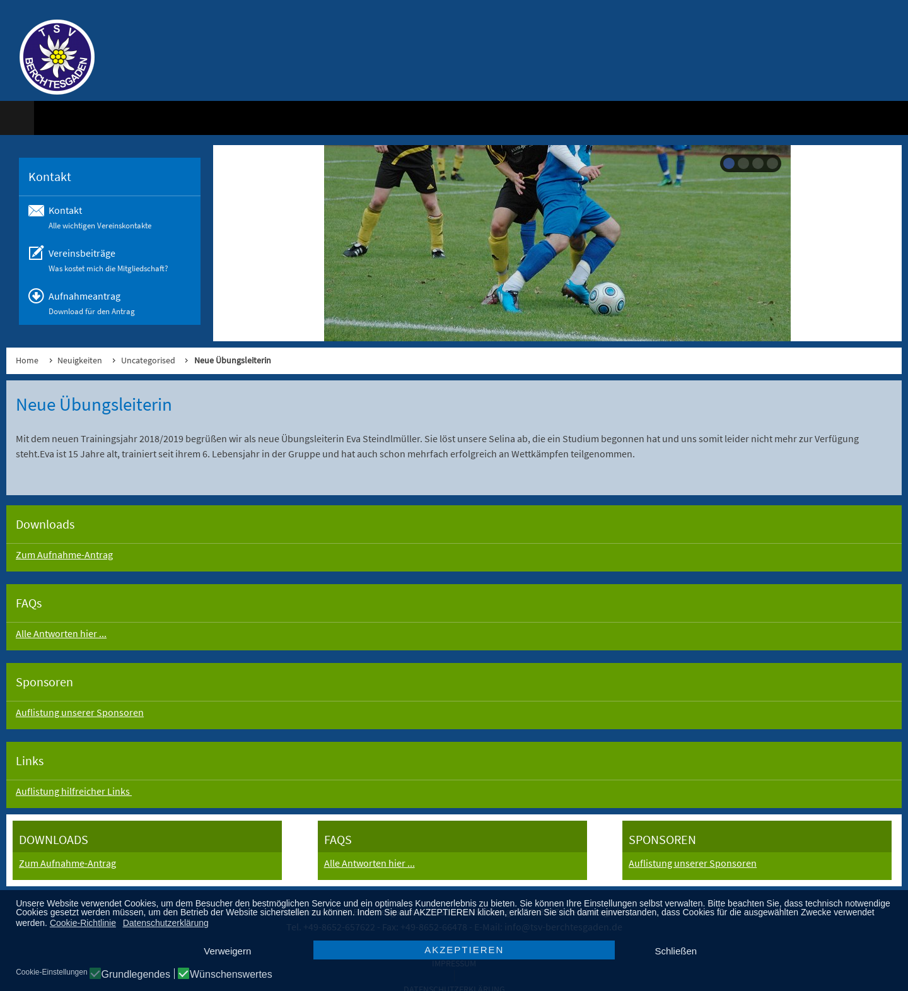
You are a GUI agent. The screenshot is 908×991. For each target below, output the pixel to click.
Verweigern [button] (227, 951)
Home (27, 360)
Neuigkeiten (79, 360)
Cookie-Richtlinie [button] (83, 923)
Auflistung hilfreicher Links (74, 791)
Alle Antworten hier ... (61, 633)
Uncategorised (148, 360)
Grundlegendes (136, 974)
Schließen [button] (676, 951)
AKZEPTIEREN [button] (464, 949)
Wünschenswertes (231, 974)
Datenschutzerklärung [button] (166, 923)
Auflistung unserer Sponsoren (80, 712)
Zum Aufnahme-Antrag (64, 554)
